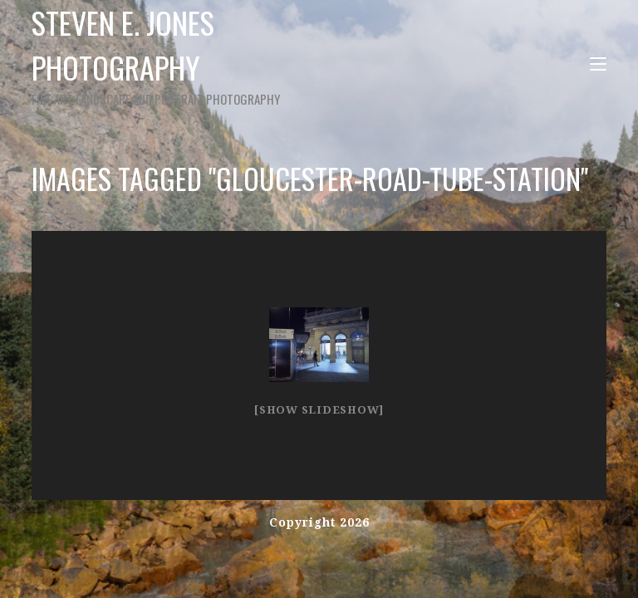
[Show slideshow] (319, 410)
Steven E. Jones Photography (199, 54)
